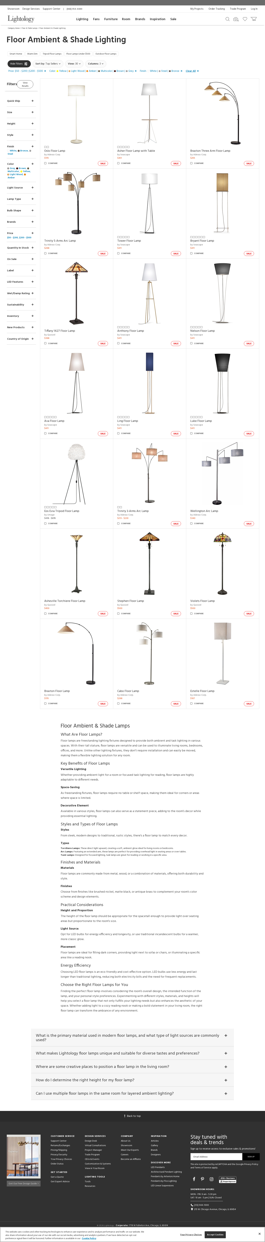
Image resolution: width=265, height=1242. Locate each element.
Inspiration (157, 19)
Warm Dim (35, 54)
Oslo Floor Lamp (64, 151)
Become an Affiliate (131, 1165)
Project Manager (93, 1156)
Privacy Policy (251, 1170)
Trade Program (238, 9)
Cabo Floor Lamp (135, 692)
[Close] (259, 1233)
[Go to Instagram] (212, 1185)
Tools (87, 1187)
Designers (156, 1160)
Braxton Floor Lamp (66, 692)
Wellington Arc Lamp (207, 512)
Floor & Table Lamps (29, 28)
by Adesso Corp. (62, 156)
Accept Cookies (215, 1234)
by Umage (59, 516)
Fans (96, 19)
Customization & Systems (98, 1169)
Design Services (31, 9)
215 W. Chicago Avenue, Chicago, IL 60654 (213, 1215)
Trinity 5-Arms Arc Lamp (70, 241)
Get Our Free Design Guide (24, 1188)
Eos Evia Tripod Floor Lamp (71, 512)
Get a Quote (57, 1183)
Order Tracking (217, 9)
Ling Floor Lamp (134, 421)
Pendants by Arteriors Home (165, 1182)
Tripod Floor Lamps (58, 54)
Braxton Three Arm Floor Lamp (214, 151)
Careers (124, 1160)
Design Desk (91, 1147)
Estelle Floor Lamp (206, 692)
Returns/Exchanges (60, 1151)
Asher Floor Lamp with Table (142, 151)
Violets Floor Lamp (206, 602)
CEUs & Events (92, 1165)
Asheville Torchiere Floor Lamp (74, 602)
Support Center (51, 9)
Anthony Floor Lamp (137, 332)
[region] (132, 1234)
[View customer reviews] (228, 1185)
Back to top (132, 1122)
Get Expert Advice (60, 1187)
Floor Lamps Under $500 (89, 54)
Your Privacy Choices (61, 1165)
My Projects (196, 9)
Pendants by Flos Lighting (164, 1187)
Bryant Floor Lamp (205, 241)
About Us (125, 1147)
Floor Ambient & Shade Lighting (52, 28)
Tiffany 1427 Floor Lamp (69, 332)
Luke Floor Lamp (204, 421)
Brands (140, 19)
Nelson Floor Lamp (206, 332)
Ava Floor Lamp (64, 421)
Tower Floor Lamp (135, 241)
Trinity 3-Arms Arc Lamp (139, 512)
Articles (155, 1147)
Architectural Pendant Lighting (166, 1178)
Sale (173, 19)
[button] (27, 72)
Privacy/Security (59, 1160)
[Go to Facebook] (194, 1185)
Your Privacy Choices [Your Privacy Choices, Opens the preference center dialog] (191, 1234)
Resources (90, 1192)
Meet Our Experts (130, 1156)
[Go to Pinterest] (203, 1185)
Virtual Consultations (95, 1151)
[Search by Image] (236, 19)
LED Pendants (158, 1173)
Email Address (201, 1162)
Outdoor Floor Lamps (121, 54)
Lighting (82, 19)
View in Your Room (94, 1174)
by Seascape (130, 156)
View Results (36, 84)
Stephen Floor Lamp (137, 602)
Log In (254, 9)
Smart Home (17, 54)
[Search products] (228, 18)
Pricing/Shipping (59, 1156)
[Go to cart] (254, 18)
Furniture (111, 19)
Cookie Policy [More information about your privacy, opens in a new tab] (89, 1238)
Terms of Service (203, 1173)
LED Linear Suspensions (162, 1191)
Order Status (57, 1169)
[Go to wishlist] (245, 18)
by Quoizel (59, 336)
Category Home (14, 28)
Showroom (13, 9)
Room (126, 19)
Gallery (154, 1151)
